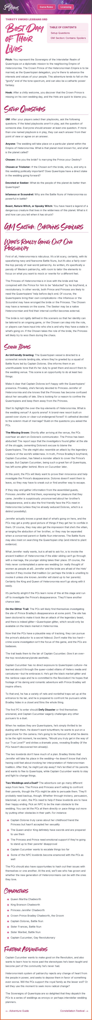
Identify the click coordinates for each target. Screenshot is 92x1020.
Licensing (66, 7)
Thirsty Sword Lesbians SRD (26, 19)
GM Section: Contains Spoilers (68, 38)
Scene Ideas (17, 347)
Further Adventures (25, 949)
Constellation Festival (74, 1010)
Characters (16, 891)
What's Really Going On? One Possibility (38, 245)
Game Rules (46, 7)
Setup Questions (60, 32)
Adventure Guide (17, 1010)
